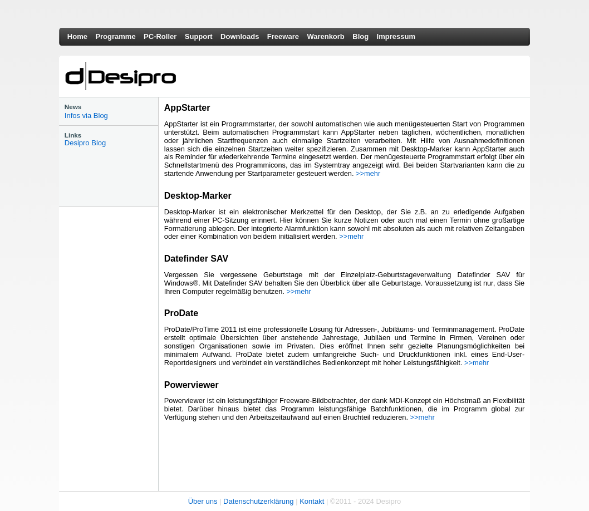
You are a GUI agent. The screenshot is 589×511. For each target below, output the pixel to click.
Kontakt (312, 501)
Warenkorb (325, 36)
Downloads (239, 36)
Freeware (283, 36)
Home (77, 36)
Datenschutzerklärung (258, 501)
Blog (360, 36)
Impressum (396, 36)
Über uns (203, 501)
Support (199, 36)
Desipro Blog (85, 143)
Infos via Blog (86, 115)
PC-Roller (160, 36)
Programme (115, 36)
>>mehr (368, 173)
